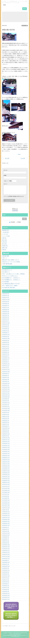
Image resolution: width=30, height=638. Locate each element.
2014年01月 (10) (5, 576)
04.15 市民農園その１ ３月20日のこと (11, 277)
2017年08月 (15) (5, 492)
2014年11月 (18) (5, 556)
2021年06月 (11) (5, 402)
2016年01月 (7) (5, 529)
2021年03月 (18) (5, 408)
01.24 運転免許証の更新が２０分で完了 (11, 283)
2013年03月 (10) (5, 595)
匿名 (11, 632)
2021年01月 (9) (5, 412)
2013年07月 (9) (5, 587)
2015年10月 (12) (5, 535)
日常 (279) (4, 242)
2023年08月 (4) (5, 352)
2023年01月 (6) (5, 365)
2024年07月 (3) (5, 330)
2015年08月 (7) (5, 539)
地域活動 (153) (5, 230)
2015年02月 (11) (5, 550)
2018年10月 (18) (5, 465)
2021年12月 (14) (5, 391)
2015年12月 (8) (5, 531)
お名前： (5, 175)
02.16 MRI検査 (5, 281)
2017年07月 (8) (5, 494)
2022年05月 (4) (5, 381)
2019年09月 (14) (5, 443)
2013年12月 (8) (5, 577)
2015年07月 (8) (5, 541)
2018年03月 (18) (5, 478)
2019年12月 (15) (5, 437)
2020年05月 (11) (5, 428)
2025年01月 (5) (5, 319)
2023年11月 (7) (5, 346)
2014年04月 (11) (5, 570)
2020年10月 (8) (5, 418)
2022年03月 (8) (5, 385)
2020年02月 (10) (5, 433)
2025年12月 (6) (5, 297)
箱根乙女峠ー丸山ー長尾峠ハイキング (10, 259)
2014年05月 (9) (5, 568)
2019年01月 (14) (5, 459)
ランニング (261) (6, 236)
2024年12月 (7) (5, 321)
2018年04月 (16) (5, 476)
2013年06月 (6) (5, 589)
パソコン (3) (5, 234)
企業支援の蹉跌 (5, 256)
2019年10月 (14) (5, 441)
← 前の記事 (6, 158)
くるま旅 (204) (5, 232)
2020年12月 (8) (5, 414)
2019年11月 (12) (5, 439)
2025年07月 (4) (5, 307)
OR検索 (18, 222)
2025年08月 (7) (5, 305)
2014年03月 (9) (5, 572)
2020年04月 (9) (5, 430)
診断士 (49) (4, 247)
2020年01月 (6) (5, 435)
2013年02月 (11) (5, 597)
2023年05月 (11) (5, 358)
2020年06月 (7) (5, 426)
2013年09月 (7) (5, 583)
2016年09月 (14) (5, 513)
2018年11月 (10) (5, 463)
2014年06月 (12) (5, 566)
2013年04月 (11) (5, 593)
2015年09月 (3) (5, 537)
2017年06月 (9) (5, 496)
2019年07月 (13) (5, 447)
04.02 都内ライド (6, 271)
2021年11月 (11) (5, 393)
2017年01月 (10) (5, 505)
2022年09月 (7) (5, 373)
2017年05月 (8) (5, 498)
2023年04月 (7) (5, 359)
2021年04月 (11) (5, 406)
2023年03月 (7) (5, 361)
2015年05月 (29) (5, 544)
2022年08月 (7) (5, 375)
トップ (13, 625)
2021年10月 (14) (5, 395)
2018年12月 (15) (5, 461)
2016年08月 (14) (5, 515)
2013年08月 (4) (5, 585)
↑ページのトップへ (6, 625)
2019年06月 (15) (5, 449)
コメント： (6, 183)
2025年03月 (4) (5, 315)
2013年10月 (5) (5, 581)
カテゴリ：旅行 (24, 25)
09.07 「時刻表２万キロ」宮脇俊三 (10, 285)
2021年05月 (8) (5, 404)
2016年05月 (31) (5, 521)
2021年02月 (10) (5, 410)
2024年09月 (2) (5, 326)
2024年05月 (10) (5, 334)
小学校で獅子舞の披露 (7, 263)
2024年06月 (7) (5, 332)
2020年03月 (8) (5, 431)
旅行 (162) (4, 240)
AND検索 (12, 222)
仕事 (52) (4, 238)
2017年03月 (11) (5, 502)
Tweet (19, 154)
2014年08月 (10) (5, 562)
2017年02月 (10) (5, 504)
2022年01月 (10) (5, 389)
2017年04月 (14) (5, 500)
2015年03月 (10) (5, 548)
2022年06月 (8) (5, 379)
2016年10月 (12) (5, 511)
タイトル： (6, 170)
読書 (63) (4, 249)
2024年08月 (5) (5, 328)
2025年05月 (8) (5, 311)
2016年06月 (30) (5, 519)
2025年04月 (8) (5, 313)
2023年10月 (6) (5, 348)
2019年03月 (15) (5, 455)
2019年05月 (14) (5, 451)
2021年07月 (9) (5, 400)
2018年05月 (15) (5, 474)
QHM (18, 636)
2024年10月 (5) (5, 324)
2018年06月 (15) (5, 472)
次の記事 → (24, 158)
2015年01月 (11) (5, 552)
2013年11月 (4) (5, 579)
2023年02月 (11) (5, 363)
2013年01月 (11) (5, 599)
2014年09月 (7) (5, 560)
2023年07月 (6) (5, 354)
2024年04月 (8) (5, 336)
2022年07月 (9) (5, 377)
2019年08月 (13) (5, 445)
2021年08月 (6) (5, 398)
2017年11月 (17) (5, 486)
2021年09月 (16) (5, 396)
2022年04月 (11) (5, 383)
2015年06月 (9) (5, 542)
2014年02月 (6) (5, 574)
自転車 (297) (5, 245)
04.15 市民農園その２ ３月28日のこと (11, 279)
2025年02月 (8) (5, 317)
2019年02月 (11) (5, 457)
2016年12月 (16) (5, 507)
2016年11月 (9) (5, 509)
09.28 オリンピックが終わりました (10, 275)
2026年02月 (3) (5, 293)
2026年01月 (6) (5, 295)
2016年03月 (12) (5, 525)
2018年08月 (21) (5, 469)
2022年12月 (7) (5, 367)
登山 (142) (4, 243)
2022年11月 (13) (5, 369)
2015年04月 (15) (5, 546)
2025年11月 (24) (5, 299)
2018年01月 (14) (5, 482)
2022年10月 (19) (5, 371)
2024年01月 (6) (5, 342)
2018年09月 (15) (5, 467)
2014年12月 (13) (5, 554)
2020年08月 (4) (5, 422)
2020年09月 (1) (5, 420)
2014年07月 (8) (5, 564)
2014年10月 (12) (5, 558)
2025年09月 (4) (5, 303)
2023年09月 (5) (5, 350)
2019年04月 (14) (5, 453)
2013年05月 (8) (5, 591)
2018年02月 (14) (5, 480)
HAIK (4, 5)
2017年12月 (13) (5, 484)
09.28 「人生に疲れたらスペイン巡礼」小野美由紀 (13, 273)
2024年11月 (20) (5, 323)
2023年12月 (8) (5, 344)
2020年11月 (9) (5, 416)
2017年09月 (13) (5, 490)
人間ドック (4, 257)
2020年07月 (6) (5, 424)
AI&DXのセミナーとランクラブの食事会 (11, 261)
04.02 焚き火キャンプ (7, 270)
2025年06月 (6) (5, 309)
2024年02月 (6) (5, 340)
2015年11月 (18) (5, 533)
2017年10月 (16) (5, 488)
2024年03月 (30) (5, 338)
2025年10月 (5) (5, 301)
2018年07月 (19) (5, 470)
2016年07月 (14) (5, 517)
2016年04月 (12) (5, 523)
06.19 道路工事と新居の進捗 (8, 287)
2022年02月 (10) (5, 387)
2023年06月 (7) (5, 356)
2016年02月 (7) (5, 527)
